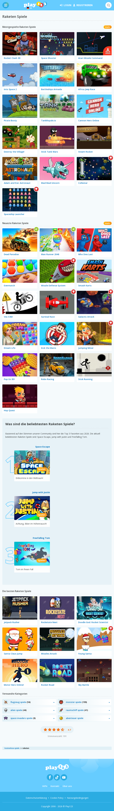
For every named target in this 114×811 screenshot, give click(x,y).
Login (65, 5)
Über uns (67, 786)
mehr (107, 27)
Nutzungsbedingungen (77, 797)
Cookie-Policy (56, 797)
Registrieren (83, 5)
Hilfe (44, 786)
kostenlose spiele (12, 748)
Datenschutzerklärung (36, 797)
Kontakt (55, 786)
